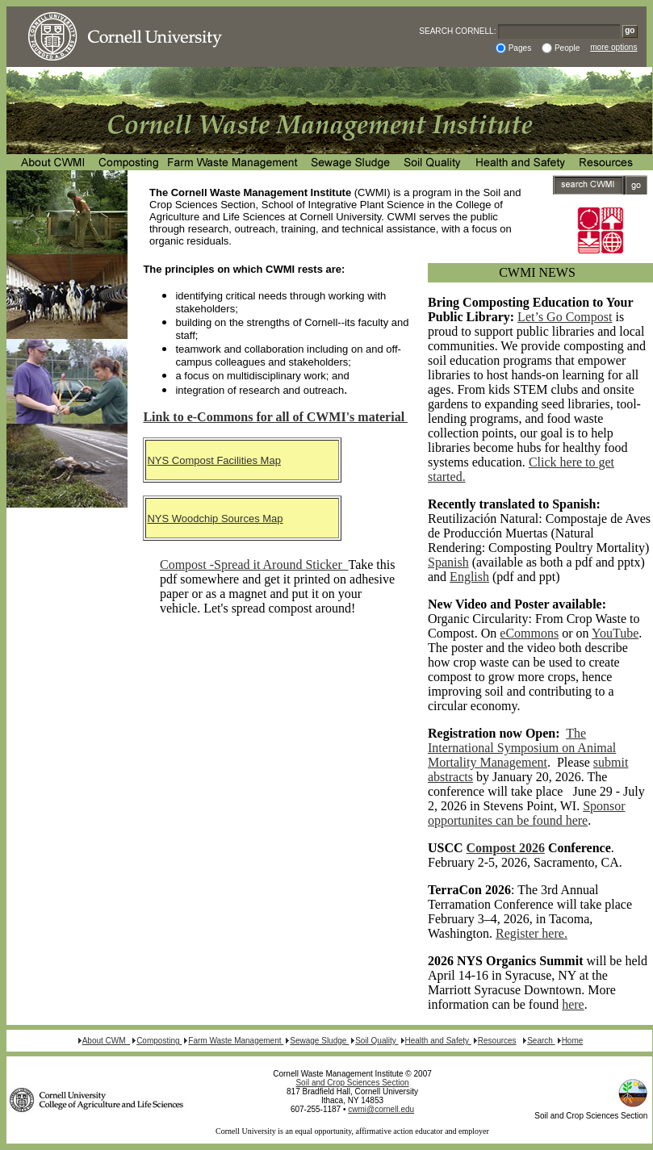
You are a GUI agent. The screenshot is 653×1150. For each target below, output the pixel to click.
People (567, 48)
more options (613, 47)
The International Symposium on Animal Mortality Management (522, 747)
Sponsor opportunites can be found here (527, 813)
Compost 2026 (506, 848)
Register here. (531, 933)
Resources (497, 1040)
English (469, 576)
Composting (159, 1040)
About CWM (106, 1040)
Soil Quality (376, 1040)
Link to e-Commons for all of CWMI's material (275, 417)
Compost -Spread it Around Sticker (254, 564)
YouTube (615, 633)
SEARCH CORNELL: (457, 31)
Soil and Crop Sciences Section (351, 1082)
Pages (520, 48)
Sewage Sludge (319, 1040)
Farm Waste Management (235, 1040)
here (573, 1004)
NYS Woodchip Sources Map (215, 518)
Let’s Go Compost (564, 317)
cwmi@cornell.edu (381, 1109)
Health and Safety (438, 1040)
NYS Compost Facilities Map (213, 460)
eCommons (529, 633)
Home (573, 1040)
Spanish (448, 562)
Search (541, 1040)
